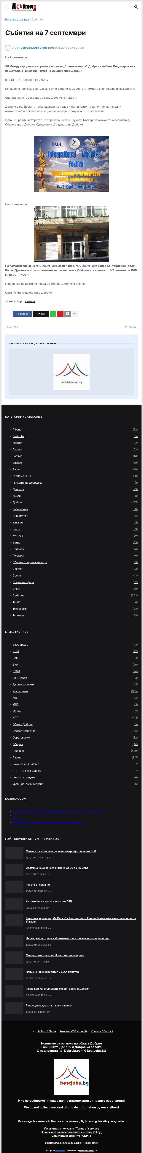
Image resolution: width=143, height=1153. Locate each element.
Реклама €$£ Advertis (73, 1031)
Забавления (75, 509)
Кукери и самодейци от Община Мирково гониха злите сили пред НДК (58, 811)
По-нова (12, 327)
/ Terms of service (71, 1128)
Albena (75, 429)
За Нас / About (46, 1031)
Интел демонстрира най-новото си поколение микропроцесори (67, 938)
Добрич (75, 502)
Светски (75, 569)
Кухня (75, 542)
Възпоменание (75, 476)
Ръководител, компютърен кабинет (49, 1005)
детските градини (75, 777)
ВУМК (75, 671)
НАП (75, 718)
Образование (75, 737)
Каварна (75, 522)
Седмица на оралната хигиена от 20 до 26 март (57, 867)
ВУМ (75, 665)
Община (75, 744)
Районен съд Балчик (75, 764)
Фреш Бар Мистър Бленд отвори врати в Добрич (58, 988)
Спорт (75, 589)
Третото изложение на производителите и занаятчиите (48, 822)
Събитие (37, 19)
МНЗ (75, 704)
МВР (75, 698)
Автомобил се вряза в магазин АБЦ (49, 901)
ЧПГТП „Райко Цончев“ (75, 771)
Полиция (75, 751)
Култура (75, 536)
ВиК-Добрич (75, 678)
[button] (6, 7)
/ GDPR (71, 1135)
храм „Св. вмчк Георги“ (75, 784)
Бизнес (75, 463)
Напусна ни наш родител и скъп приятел (52, 971)
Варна (75, 469)
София (75, 575)
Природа (75, 549)
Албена (75, 449)
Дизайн (75, 496)
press (16, 818)
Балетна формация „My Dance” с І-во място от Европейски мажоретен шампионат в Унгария (81, 920)
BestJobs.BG (75, 645)
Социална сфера (75, 582)
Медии (75, 711)
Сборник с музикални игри (75, 562)
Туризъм (75, 615)
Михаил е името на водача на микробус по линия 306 (61, 851)
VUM (75, 651)
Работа (75, 757)
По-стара (130, 327)
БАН (75, 658)
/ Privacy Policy (71, 1132)
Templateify (60, 1151)
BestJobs (75, 436)
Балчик (75, 456)
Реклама (75, 555)
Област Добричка (75, 731)
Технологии (75, 609)
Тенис (75, 602)
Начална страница (17, 19)
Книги (75, 529)
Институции (75, 691)
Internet (75, 443)
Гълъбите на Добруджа (75, 483)
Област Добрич (75, 724)
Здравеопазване (75, 684)
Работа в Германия (38, 884)
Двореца (75, 489)
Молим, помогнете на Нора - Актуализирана (55, 955)
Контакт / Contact (102, 1031)
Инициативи (75, 516)
